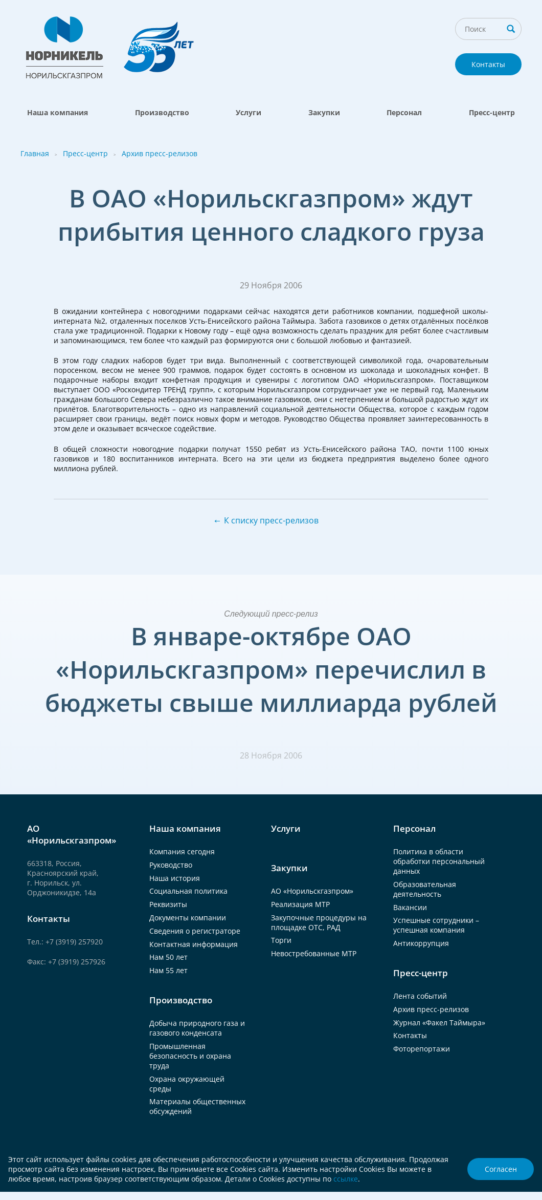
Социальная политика (188, 891)
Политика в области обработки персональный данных (439, 861)
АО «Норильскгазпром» (312, 891)
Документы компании (187, 917)
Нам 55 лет (168, 970)
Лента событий (420, 996)
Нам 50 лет (168, 957)
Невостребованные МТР (313, 953)
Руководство (170, 865)
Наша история (174, 878)
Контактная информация (193, 944)
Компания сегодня (182, 851)
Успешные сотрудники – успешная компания (436, 925)
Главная (34, 153)
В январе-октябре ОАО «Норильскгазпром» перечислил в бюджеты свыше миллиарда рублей (271, 669)
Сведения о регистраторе (194, 931)
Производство (162, 112)
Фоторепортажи (421, 1049)
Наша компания (57, 112)
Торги (281, 940)
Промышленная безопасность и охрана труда (190, 1055)
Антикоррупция (421, 943)
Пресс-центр (492, 112)
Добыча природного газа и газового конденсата (197, 1028)
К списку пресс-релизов (271, 520)
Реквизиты (168, 904)
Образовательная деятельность (424, 889)
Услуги (248, 112)
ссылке (345, 1179)
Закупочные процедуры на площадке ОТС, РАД (319, 922)
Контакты (488, 64)
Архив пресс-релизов (159, 153)
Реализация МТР (300, 904)
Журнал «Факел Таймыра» (439, 1022)
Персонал (404, 112)
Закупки (324, 112)
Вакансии (410, 907)
